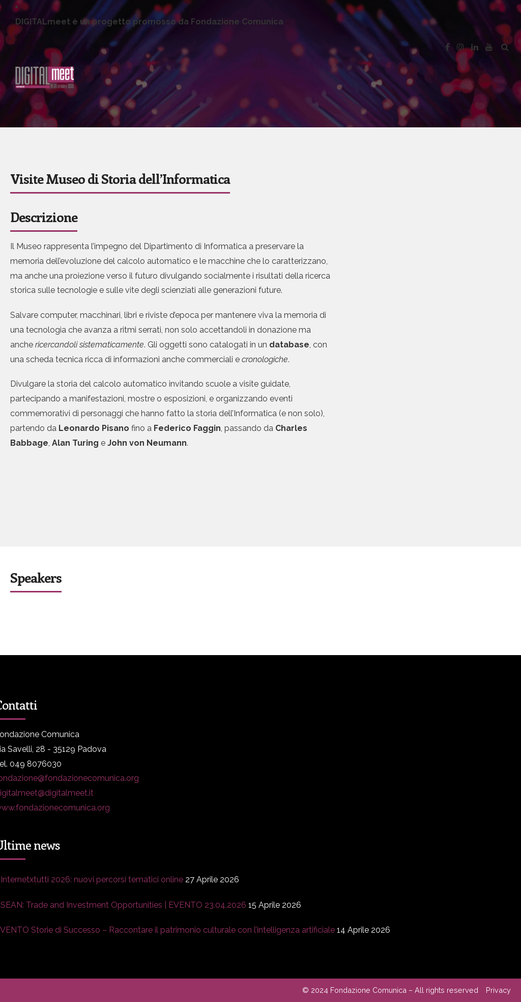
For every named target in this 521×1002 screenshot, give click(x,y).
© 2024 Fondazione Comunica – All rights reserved (390, 990)
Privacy (498, 990)
